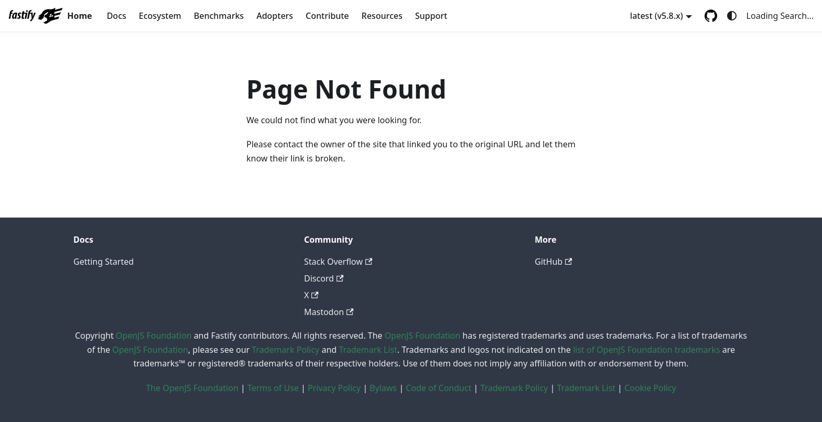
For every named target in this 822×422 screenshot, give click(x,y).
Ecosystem (160, 15)
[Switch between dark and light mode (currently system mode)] (731, 15)
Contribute (327, 15)
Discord (323, 278)
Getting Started (103, 261)
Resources (382, 15)
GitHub (553, 261)
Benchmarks (219, 15)
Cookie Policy (650, 388)
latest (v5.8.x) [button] (656, 15)
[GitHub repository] (710, 15)
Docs (116, 15)
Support (431, 15)
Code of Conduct (438, 388)
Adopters (274, 15)
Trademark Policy (285, 349)
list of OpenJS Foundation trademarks (646, 349)
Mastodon (328, 312)
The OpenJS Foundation (192, 388)
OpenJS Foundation (154, 335)
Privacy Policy (334, 388)
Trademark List (368, 349)
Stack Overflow (338, 261)
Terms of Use (273, 388)
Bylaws (383, 388)
